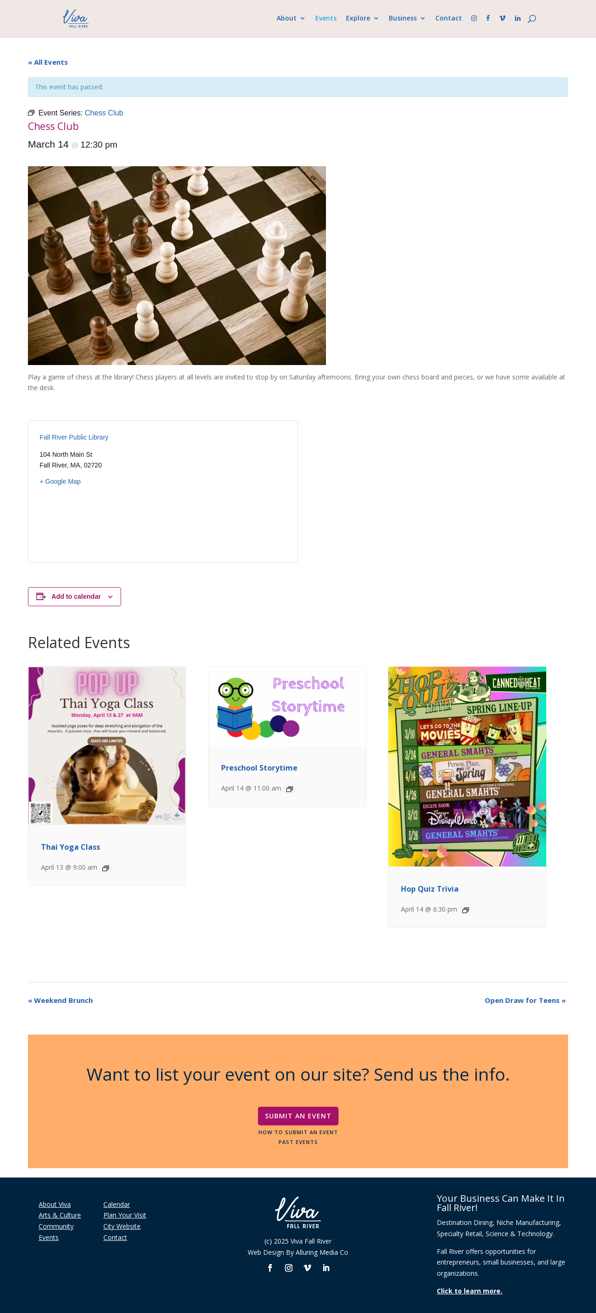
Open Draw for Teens (525, 1000)
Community (56, 1226)
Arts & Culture (60, 1215)
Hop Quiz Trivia (430, 889)
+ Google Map (60, 481)
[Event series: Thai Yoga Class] (105, 868)
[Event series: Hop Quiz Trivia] (465, 910)
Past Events (298, 1141)
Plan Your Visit (124, 1215)
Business (400, 19)
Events (323, 19)
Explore (355, 19)
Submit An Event (298, 1115)
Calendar (116, 1204)
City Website (122, 1226)
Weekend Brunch (60, 1000)
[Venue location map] (224, 491)
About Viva (55, 1204)
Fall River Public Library (74, 437)
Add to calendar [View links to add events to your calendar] (76, 596)
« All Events (48, 62)
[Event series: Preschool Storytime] (289, 789)
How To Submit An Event (298, 1132)
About (284, 19)
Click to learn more (469, 1290)
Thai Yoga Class (70, 847)
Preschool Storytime (259, 768)
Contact (446, 19)
